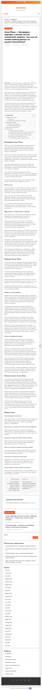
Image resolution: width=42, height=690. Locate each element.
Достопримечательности (10, 659)
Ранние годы (11, 119)
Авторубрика (8, 656)
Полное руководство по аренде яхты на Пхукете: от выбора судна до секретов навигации (21, 557)
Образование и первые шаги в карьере (17, 120)
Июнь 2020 (8, 640)
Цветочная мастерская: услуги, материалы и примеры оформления (21, 546)
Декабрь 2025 (8, 582)
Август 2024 (8, 599)
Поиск (6, 535)
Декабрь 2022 (8, 634)
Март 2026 (7, 576)
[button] (32, 115)
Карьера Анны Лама (11, 122)
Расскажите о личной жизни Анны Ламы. (19, 136)
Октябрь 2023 (8, 628)
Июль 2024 (8, 602)
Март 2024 (7, 614)
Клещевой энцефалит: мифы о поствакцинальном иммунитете (19, 553)
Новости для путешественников (12, 665)
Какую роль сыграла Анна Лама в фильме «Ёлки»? (21, 133)
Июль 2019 (7, 645)
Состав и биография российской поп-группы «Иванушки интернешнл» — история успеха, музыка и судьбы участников (21, 518)
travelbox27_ (8, 45)
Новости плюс (8, 668)
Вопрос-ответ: (9, 129)
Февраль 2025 (8, 593)
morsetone (21, 7)
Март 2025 (7, 590)
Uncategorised (8, 28)
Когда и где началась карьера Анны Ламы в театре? (21, 135)
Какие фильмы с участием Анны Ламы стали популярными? (22, 132)
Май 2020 (7, 643)
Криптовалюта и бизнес (10, 662)
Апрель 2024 (8, 611)
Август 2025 (8, 587)
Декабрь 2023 (8, 622)
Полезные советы (9, 674)
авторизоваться (32, 503)
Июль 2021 (7, 637)
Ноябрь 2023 (8, 625)
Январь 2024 (8, 619)
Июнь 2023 (8, 631)
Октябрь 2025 (8, 585)
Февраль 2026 (8, 579)
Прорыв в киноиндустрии (14, 124)
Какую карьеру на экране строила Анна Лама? (20, 138)
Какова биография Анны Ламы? (17, 130)
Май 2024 (7, 608)
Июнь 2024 (8, 605)
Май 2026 (7, 570)
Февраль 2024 (8, 616)
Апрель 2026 (8, 573)
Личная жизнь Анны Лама (12, 127)
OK (30, 688)
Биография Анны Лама (11, 117)
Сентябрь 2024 (8, 596)
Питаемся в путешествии (10, 671)
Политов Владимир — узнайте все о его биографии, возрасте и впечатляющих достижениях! (19, 526)
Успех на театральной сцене (15, 125)
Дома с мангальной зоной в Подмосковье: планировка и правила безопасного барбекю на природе (20, 561)
